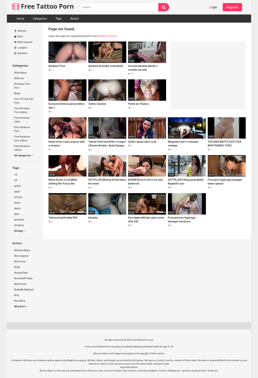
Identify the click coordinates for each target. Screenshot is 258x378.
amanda (19, 219)
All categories (23, 155)
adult (17, 191)
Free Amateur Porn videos (22, 110)
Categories (40, 18)
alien (17, 214)
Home (20, 18)
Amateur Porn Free (22, 85)
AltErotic (19, 78)
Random (21, 53)
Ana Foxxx (20, 261)
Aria (16, 295)
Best (18, 36)
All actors (21, 306)
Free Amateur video (22, 119)
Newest (20, 30)
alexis (17, 208)
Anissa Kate (21, 272)
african (18, 197)
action (17, 185)
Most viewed (23, 42)
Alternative (20, 72)
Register (232, 7)
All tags (19, 230)
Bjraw (17, 93)
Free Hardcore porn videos (22, 138)
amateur (19, 225)
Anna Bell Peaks (23, 278)
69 (15, 180)
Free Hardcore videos (22, 148)
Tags (59, 18)
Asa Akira (19, 300)
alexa (17, 202)
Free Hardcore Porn (22, 129)
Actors (74, 18)
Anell (17, 267)
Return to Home (108, 36)
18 (15, 174)
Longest (20, 47)
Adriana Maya (22, 250)
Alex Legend (21, 255)
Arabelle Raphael (24, 289)
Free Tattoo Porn (43, 6)
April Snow (20, 284)
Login (213, 7)
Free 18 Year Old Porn (23, 100)
